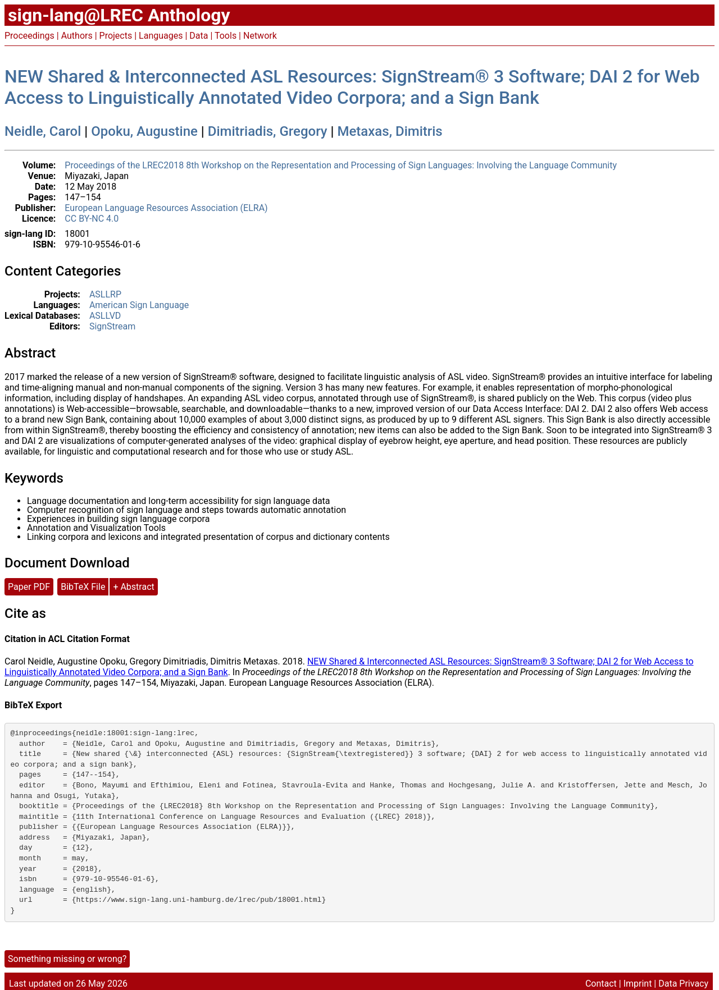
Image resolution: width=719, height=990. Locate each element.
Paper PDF (29, 586)
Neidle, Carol (42, 131)
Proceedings (29, 35)
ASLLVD (105, 315)
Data (198, 35)
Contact (601, 983)
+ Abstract (133, 586)
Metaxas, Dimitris (390, 131)
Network (260, 35)
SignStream (112, 326)
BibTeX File (83, 586)
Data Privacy (683, 983)
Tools (225, 35)
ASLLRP (105, 294)
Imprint (638, 983)
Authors (77, 35)
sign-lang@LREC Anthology (119, 15)
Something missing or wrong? (67, 959)
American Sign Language (139, 305)
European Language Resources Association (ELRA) (166, 208)
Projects (116, 35)
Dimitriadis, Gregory (267, 131)
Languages (161, 35)
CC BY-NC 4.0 (92, 218)
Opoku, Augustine (144, 131)
